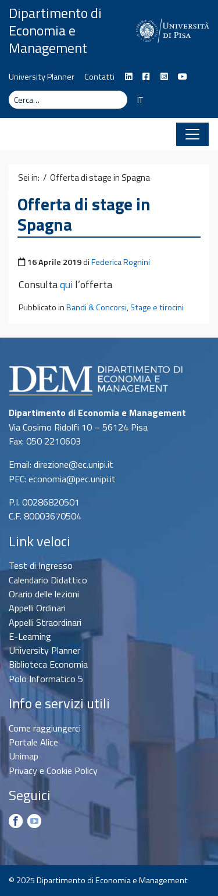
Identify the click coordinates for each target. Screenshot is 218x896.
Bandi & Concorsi (96, 307)
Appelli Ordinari (37, 608)
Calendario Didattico (48, 580)
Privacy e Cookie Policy (53, 770)
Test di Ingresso (41, 565)
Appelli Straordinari (45, 622)
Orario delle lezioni (44, 594)
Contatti (99, 76)
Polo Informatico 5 (46, 679)
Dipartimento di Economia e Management (55, 30)
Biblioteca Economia (48, 664)
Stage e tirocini (157, 307)
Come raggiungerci (45, 728)
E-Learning (30, 636)
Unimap (23, 756)
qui (66, 284)
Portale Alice (33, 742)
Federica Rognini (120, 262)
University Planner (41, 76)
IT (140, 100)
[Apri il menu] (192, 134)
